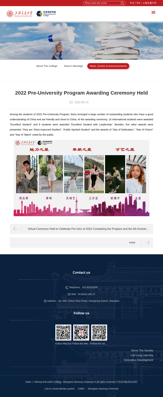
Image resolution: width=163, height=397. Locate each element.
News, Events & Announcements (108, 65)
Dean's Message (73, 65)
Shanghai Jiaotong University (103, 388)
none (132, 242)
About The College (46, 65)
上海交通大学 (149, 3)
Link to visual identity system (59, 388)
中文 (132, 3)
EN (138, 3)
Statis (28, 382)
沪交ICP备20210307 (127, 382)
